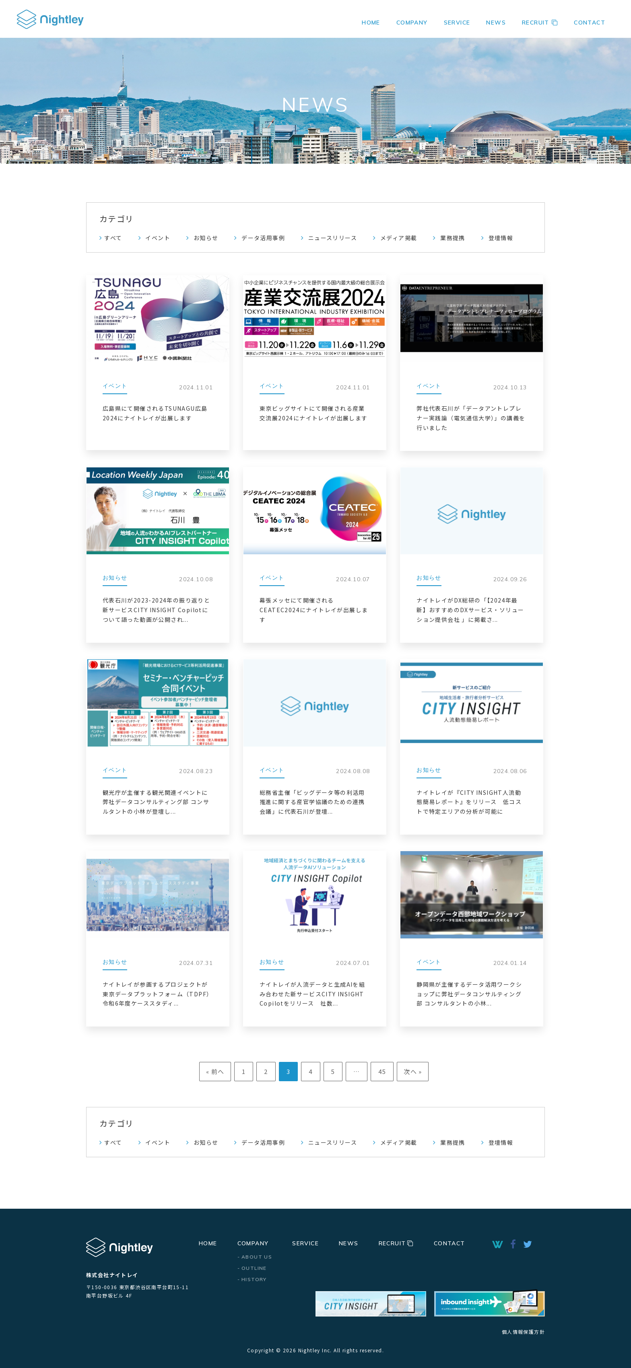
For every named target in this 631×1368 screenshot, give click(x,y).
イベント (157, 238)
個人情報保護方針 (523, 1331)
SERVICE (457, 22)
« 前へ (215, 1071)
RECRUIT (540, 22)
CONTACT (589, 22)
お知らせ (206, 238)
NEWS (496, 22)
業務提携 (452, 238)
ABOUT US (256, 1257)
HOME (371, 22)
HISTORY (254, 1279)
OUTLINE (254, 1268)
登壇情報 (501, 238)
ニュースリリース (332, 238)
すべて (113, 238)
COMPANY (253, 1243)
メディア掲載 (398, 238)
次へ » (413, 1071)
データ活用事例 (263, 238)
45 (382, 1071)
